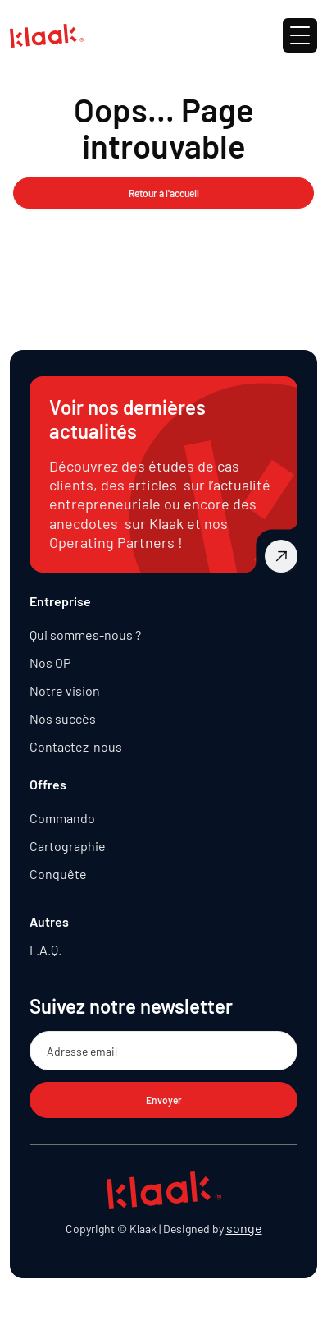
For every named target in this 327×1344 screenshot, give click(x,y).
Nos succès (63, 718)
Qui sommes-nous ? (85, 634)
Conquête (58, 873)
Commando (62, 818)
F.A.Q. (45, 949)
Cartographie (68, 846)
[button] (300, 35)
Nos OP (50, 662)
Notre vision (65, 690)
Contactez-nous (76, 746)
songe (244, 1228)
